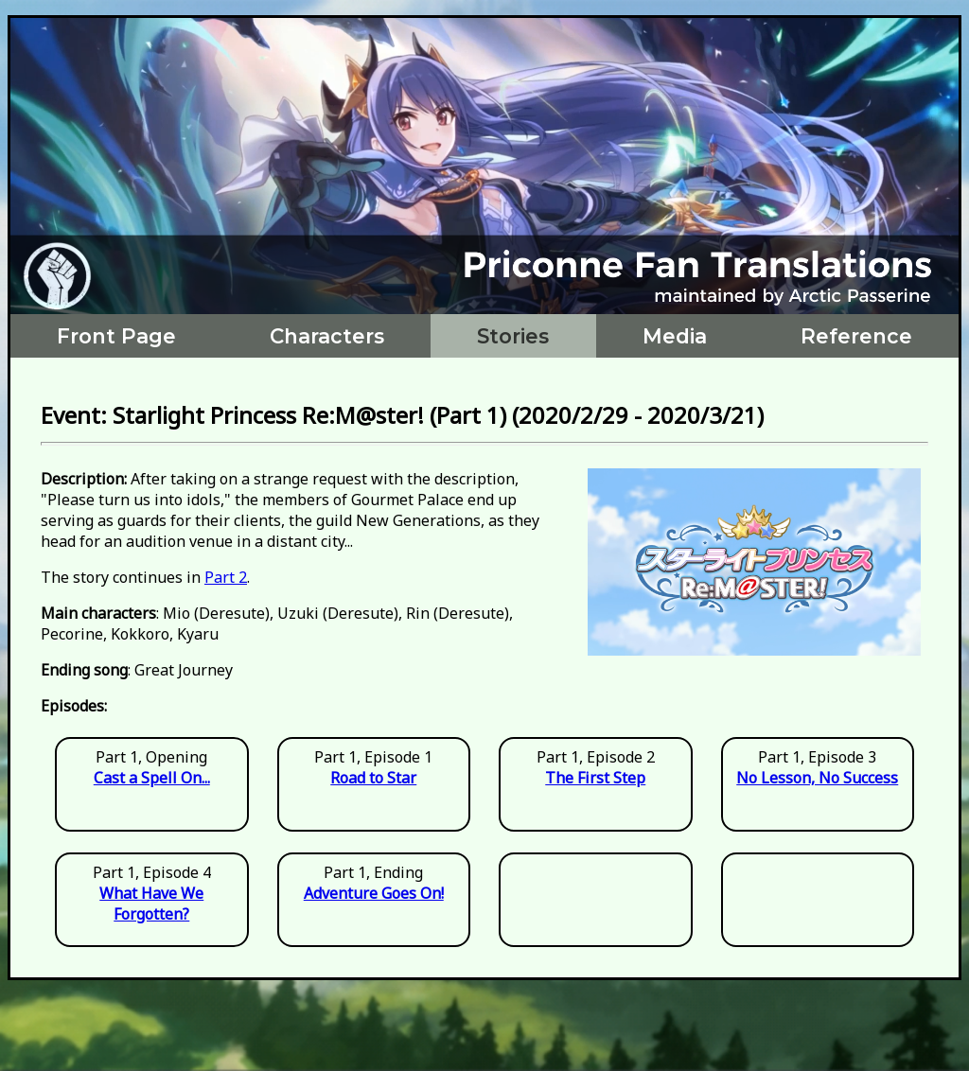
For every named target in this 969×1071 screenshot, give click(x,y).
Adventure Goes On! (374, 893)
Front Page (116, 336)
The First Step (595, 777)
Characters (327, 336)
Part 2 (225, 577)
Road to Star (373, 777)
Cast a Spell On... (152, 777)
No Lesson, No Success (817, 777)
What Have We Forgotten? (151, 903)
